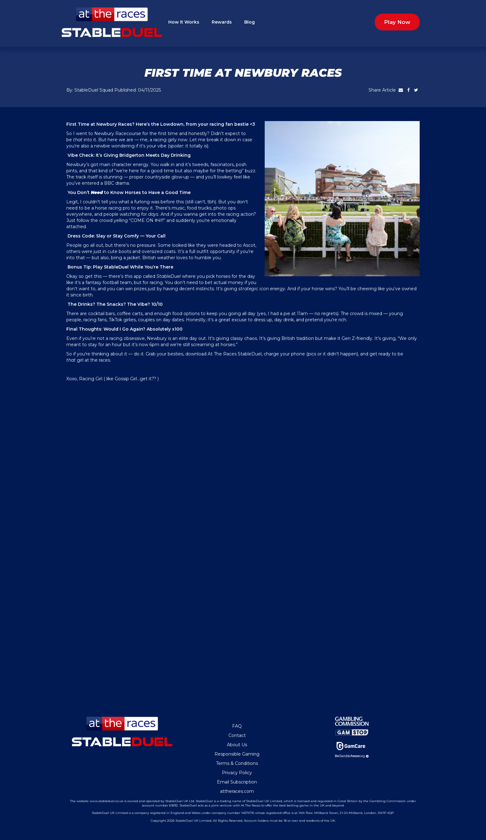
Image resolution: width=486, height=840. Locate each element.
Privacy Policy (237, 772)
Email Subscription (237, 782)
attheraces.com (237, 791)
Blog (249, 22)
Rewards (222, 22)
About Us (237, 744)
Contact (237, 735)
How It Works (183, 22)
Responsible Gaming (236, 754)
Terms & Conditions (237, 763)
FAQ (237, 726)
